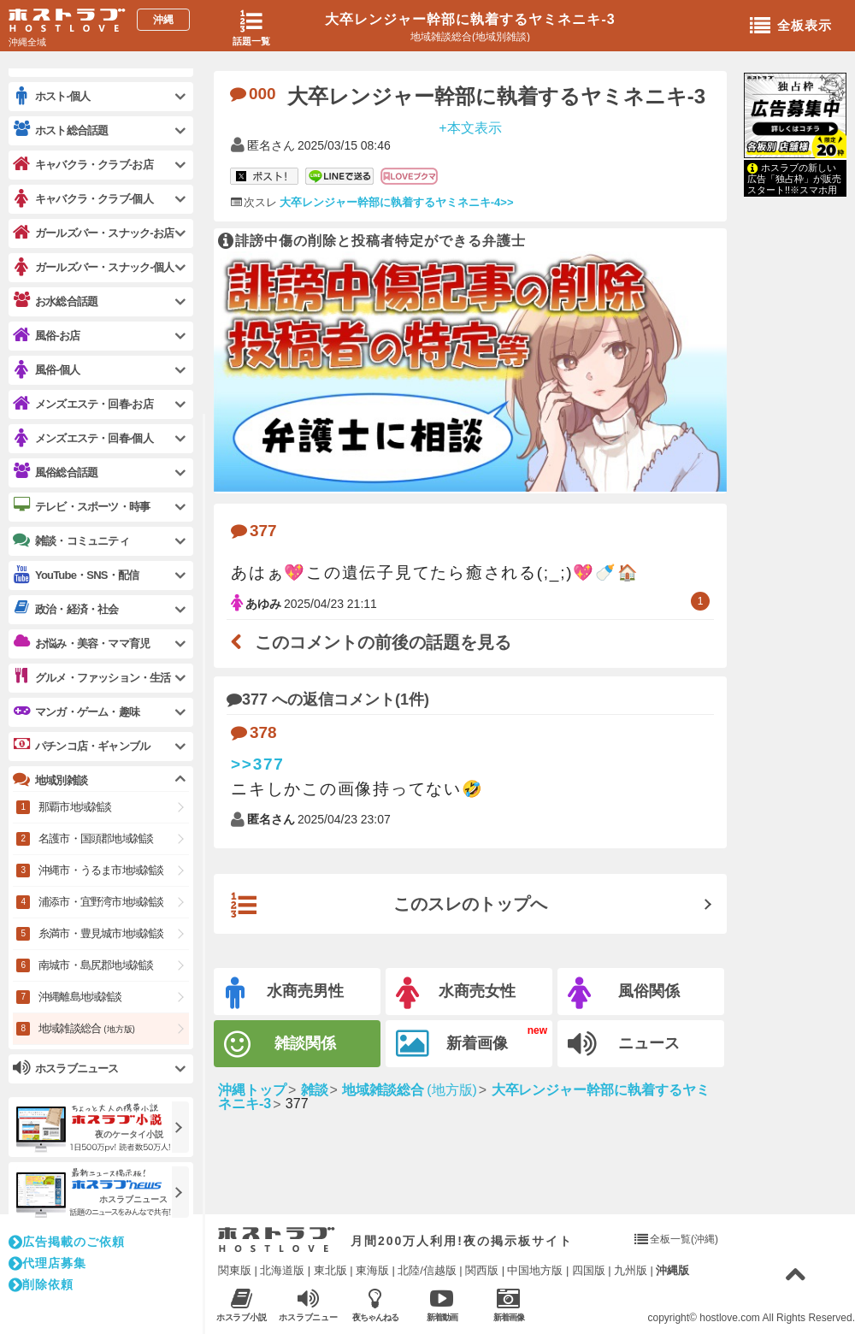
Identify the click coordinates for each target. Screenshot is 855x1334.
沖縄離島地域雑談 (80, 996)
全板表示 (791, 26)
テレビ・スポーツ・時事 (81, 506)
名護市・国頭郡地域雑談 (95, 838)
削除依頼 (41, 1284)
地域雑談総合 (86, 1028)
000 (253, 94)
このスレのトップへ (389, 905)
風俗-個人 (46, 370)
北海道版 (282, 1270)
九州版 (630, 1270)
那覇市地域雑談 (74, 806)
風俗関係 (624, 993)
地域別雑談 (50, 780)
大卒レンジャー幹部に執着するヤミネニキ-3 (470, 19)
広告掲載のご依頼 (67, 1241)
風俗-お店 (46, 335)
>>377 (258, 764)
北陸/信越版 (427, 1270)
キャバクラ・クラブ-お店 (83, 164)
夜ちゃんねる (375, 1304)
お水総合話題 (55, 301)
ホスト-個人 (52, 96)
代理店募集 (47, 1263)
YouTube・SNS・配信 (76, 575)
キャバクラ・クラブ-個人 (83, 199)
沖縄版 (672, 1270)
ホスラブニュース (308, 1305)
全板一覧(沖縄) (684, 1239)
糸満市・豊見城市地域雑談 (100, 933)
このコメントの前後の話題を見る (371, 642)
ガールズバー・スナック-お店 (93, 233)
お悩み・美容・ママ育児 (81, 643)
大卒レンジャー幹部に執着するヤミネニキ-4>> (397, 202)
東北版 (330, 1270)
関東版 (234, 1270)
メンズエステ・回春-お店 (83, 404)
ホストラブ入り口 (276, 1240)
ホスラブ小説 (241, 1304)
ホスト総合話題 (60, 130)
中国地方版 (535, 1270)
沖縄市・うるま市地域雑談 (100, 870)
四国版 (588, 1270)
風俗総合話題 (55, 472)
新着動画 (442, 1304)
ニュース (624, 1044)
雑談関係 (280, 1044)
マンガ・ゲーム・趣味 (76, 711)
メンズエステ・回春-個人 (83, 438)
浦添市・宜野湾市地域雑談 (100, 901)
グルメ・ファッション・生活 (92, 677)
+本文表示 (470, 127)
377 (254, 531)
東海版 (372, 1270)
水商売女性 (456, 993)
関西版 (481, 1270)
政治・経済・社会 (66, 609)
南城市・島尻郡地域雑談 (95, 965)
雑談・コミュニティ (71, 540)
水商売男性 (285, 993)
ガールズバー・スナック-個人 (93, 267)
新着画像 (452, 1044)
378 (254, 732)
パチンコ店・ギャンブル (81, 746)
